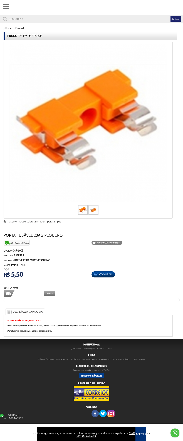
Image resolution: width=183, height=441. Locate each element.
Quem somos (76, 348)
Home (8, 28)
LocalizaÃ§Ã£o (89, 348)
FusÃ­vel (19, 28)
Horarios (100, 348)
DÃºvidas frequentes (46, 359)
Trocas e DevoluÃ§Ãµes (121, 359)
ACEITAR (141, 434)
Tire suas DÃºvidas (91, 375)
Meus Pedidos (139, 359)
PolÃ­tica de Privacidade (80, 359)
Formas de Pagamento (101, 359)
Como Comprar (62, 359)
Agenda (110, 348)
